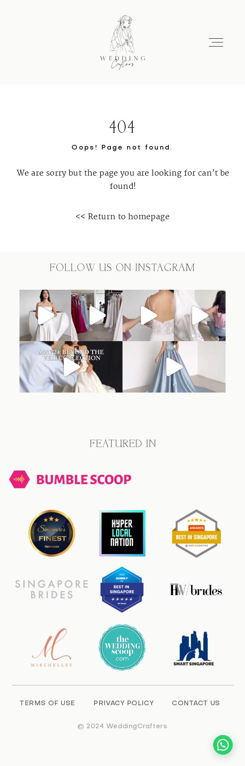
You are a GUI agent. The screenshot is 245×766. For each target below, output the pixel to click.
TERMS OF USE (47, 704)
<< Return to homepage (122, 217)
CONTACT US (196, 704)
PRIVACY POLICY (123, 704)
